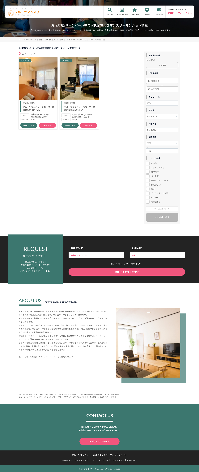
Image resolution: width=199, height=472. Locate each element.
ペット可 (155, 176)
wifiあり (154, 197)
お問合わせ (159, 14)
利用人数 (137, 248)
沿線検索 (147, 14)
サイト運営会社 (118, 460)
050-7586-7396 (181, 13)
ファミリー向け (157, 167)
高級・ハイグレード (159, 180)
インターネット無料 (159, 193)
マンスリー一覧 (122, 14)
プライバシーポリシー (98, 460)
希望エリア (76, 248)
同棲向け (155, 171)
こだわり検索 (135, 14)
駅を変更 (162, 65)
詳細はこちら (28, 127)
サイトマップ (80, 460)
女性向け (155, 163)
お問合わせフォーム (99, 441)
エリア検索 (110, 14)
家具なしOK (156, 184)
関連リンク (67, 460)
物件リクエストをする (126, 272)
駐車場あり (156, 201)
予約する (47, 127)
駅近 (153, 189)
